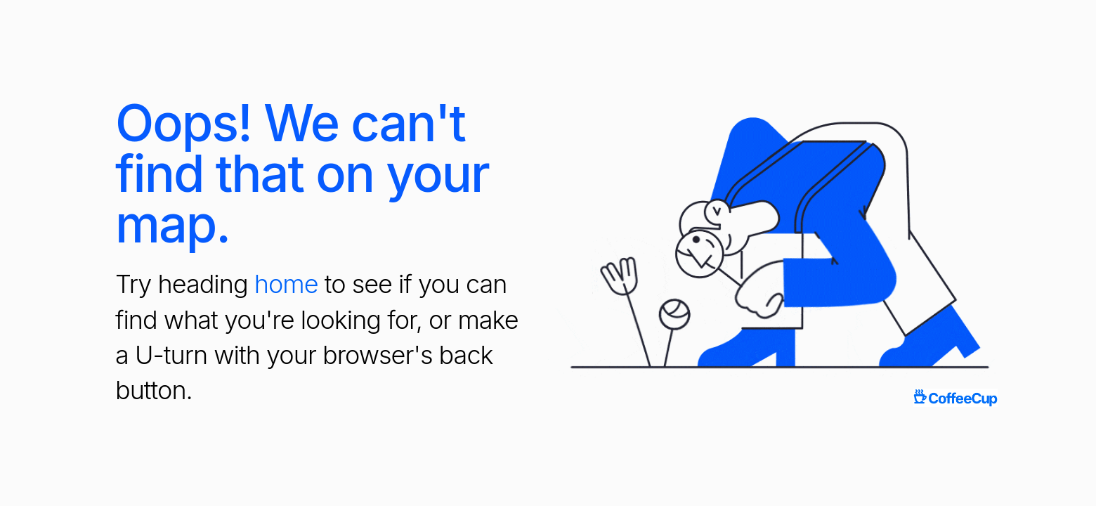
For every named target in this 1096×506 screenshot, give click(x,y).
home (286, 283)
